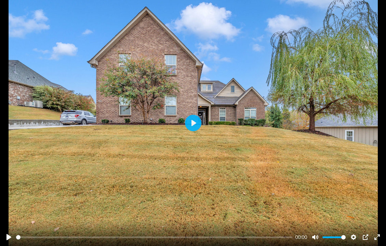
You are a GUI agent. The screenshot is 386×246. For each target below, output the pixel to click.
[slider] (154, 237)
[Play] (8, 237)
